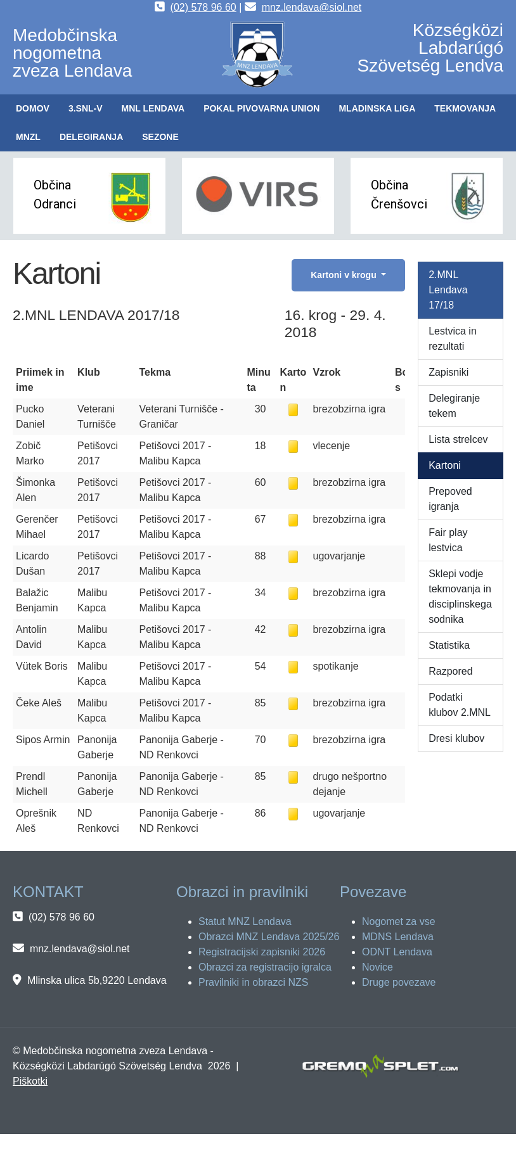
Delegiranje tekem (454, 406)
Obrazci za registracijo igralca (265, 967)
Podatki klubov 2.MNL (460, 705)
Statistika (449, 645)
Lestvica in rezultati (453, 339)
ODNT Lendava (397, 951)
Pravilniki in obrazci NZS (253, 982)
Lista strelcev (458, 439)
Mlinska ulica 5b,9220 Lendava (97, 980)
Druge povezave (399, 982)
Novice (377, 967)
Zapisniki (448, 372)
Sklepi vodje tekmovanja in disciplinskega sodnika (460, 596)
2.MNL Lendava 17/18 (448, 289)
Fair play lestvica (448, 540)
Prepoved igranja (450, 499)
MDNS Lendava (398, 936)
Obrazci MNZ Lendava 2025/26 (268, 936)
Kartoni (445, 465)
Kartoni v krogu (344, 275)
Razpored (450, 671)
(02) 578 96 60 (203, 7)
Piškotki (30, 1081)
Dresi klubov (456, 738)
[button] (85, 108)
